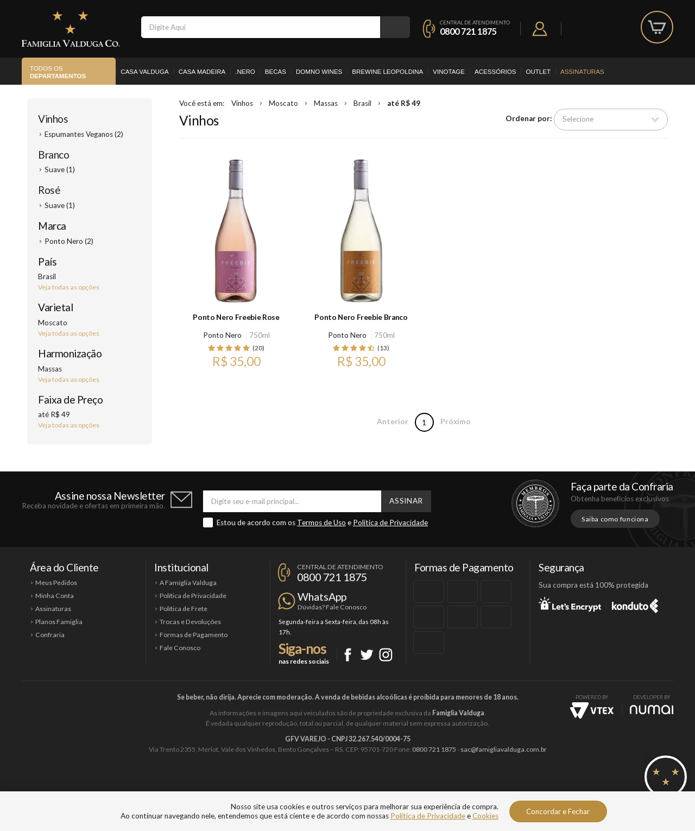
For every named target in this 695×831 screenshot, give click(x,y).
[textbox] (260, 27)
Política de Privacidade (390, 522)
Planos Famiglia (59, 622)
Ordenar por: (529, 119)
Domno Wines (319, 71)
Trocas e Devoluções (190, 622)
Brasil (362, 103)
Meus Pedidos (56, 582)
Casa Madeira (202, 71)
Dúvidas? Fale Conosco (332, 607)
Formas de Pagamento (194, 635)
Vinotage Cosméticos (509, 786)
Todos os (58, 72)
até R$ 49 (403, 103)
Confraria (50, 635)
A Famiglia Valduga (188, 582)
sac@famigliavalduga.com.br (503, 749)
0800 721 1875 (468, 31)
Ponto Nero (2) (69, 241)
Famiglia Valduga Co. (70, 29)
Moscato (283, 103)
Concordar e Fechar (558, 811)
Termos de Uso (321, 522)
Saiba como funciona (615, 519)
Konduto (635, 604)
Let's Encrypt (570, 604)
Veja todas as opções (68, 287)
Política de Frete (183, 609)
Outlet (538, 71)
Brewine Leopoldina (387, 71)
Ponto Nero (222, 335)
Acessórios (495, 71)
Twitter (367, 655)
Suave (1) (60, 169)
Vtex (592, 710)
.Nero (245, 71)
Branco (53, 154)
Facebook (348, 655)
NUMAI (651, 709)
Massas (326, 103)
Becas (275, 71)
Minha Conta (54, 595)
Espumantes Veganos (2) (84, 134)
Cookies (485, 815)
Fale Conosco (180, 648)
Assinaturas (582, 71)
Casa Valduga (144, 71)
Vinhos (53, 118)
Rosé (49, 190)
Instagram (386, 655)
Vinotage (449, 71)
